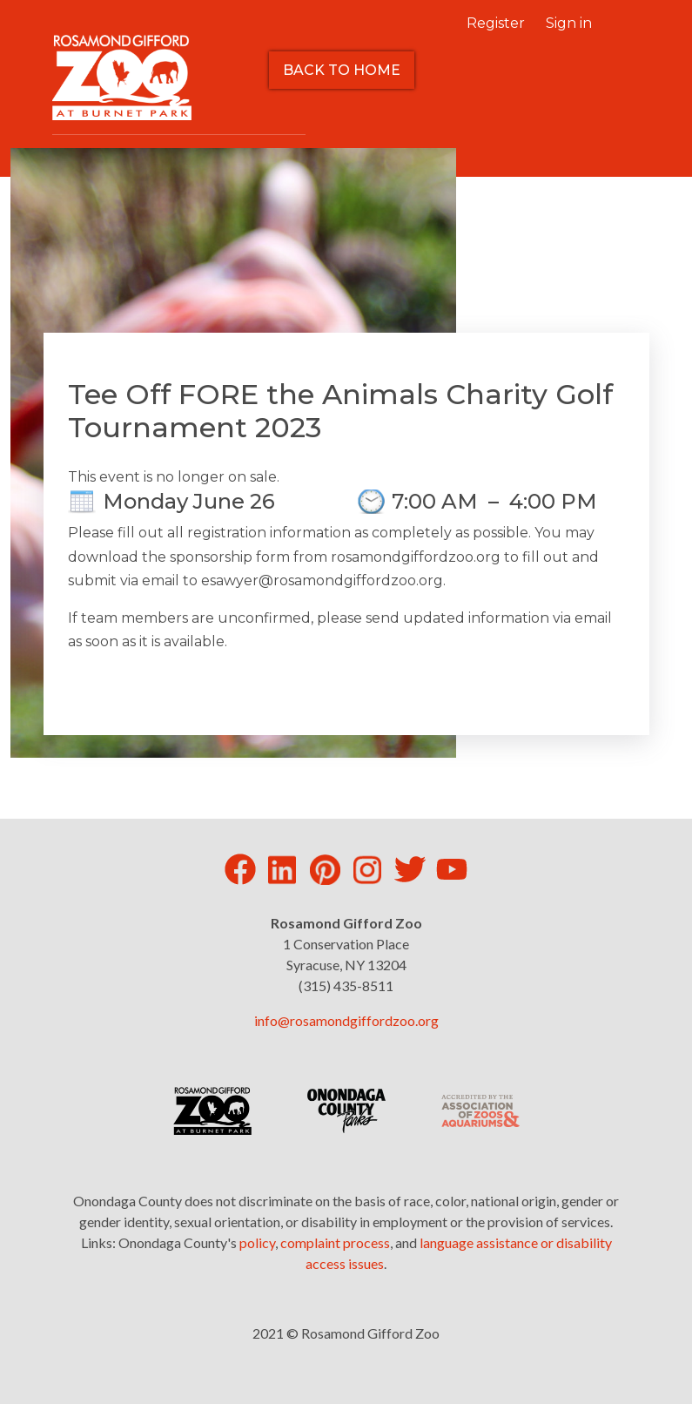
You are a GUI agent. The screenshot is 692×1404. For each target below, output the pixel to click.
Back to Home (341, 70)
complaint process (335, 1242)
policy (257, 1242)
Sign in (569, 23)
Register (496, 23)
